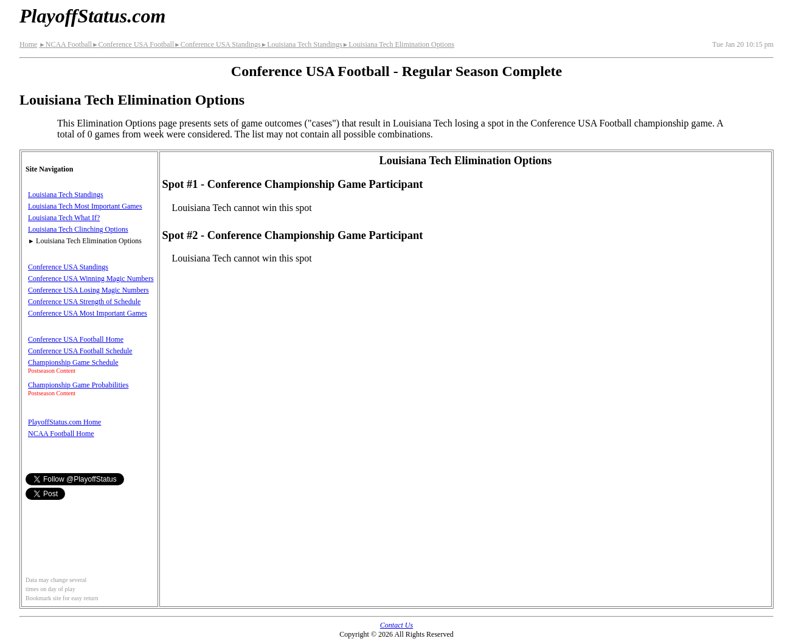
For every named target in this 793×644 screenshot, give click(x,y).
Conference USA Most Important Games (87, 313)
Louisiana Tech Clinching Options (78, 229)
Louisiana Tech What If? (64, 217)
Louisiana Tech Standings (301, 44)
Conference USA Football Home (75, 339)
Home (28, 44)
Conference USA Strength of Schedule (84, 301)
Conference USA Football (133, 44)
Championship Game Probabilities (78, 385)
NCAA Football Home (61, 433)
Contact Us (396, 625)
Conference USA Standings (217, 44)
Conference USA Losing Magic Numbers (88, 290)
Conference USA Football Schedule (80, 351)
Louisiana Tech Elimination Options (398, 44)
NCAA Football (65, 44)
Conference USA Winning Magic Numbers (91, 278)
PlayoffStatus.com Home (64, 422)
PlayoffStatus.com (92, 16)
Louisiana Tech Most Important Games (85, 206)
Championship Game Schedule (73, 362)
